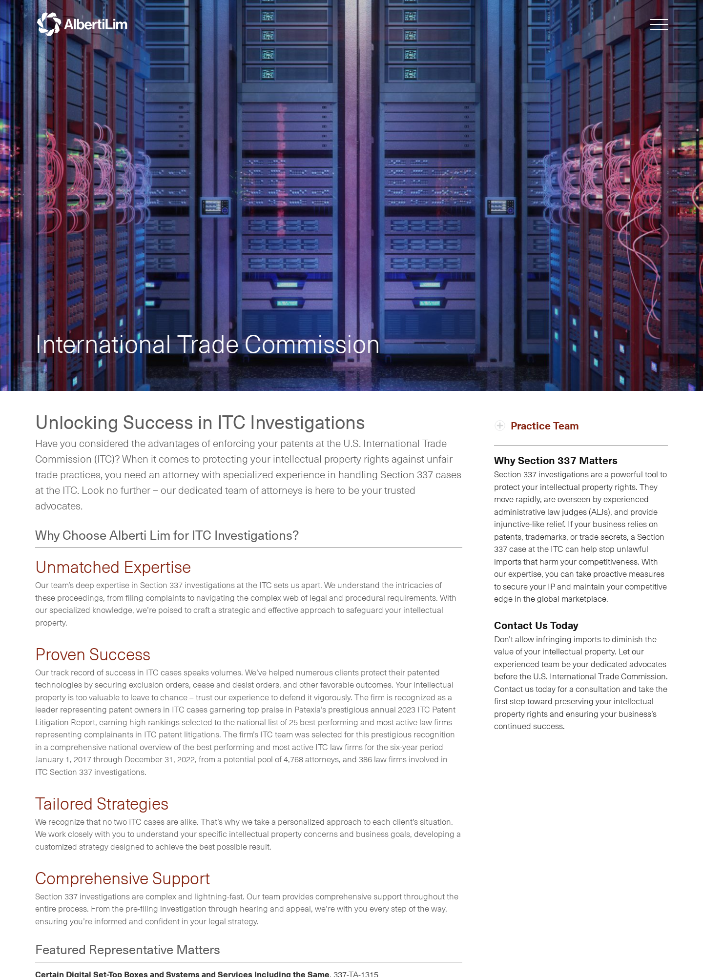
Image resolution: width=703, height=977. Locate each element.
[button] (659, 26)
